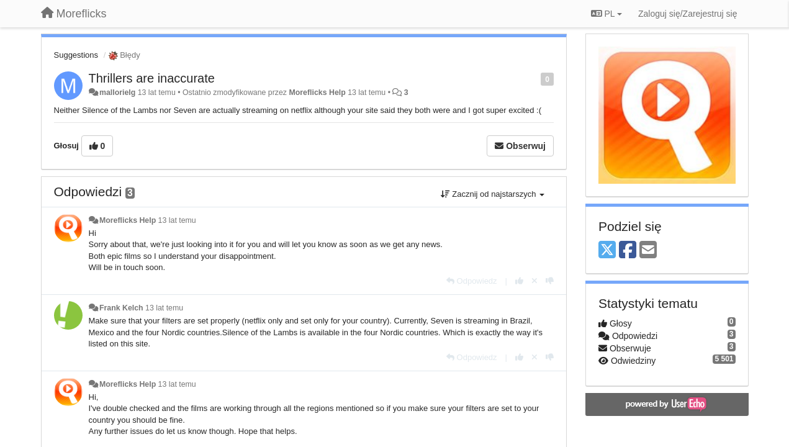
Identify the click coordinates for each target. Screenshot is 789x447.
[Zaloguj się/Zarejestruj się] (687, 13)
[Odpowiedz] (471, 281)
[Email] (648, 250)
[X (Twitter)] (607, 250)
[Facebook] (627, 250)
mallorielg (117, 92)
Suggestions (76, 55)
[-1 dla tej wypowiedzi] (550, 281)
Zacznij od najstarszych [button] (492, 194)
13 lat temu (177, 220)
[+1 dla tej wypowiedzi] (519, 281)
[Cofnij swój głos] (534, 281)
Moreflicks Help (317, 92)
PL (606, 14)
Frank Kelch (121, 308)
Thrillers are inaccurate (152, 78)
